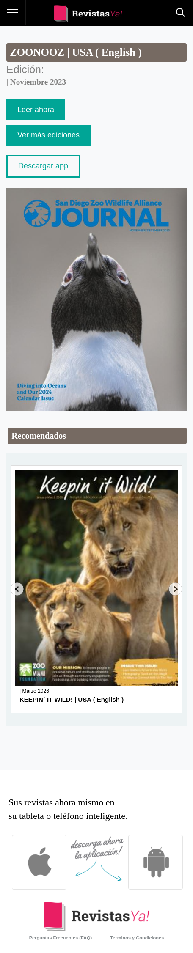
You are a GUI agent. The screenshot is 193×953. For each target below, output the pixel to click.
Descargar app (43, 166)
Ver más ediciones (48, 135)
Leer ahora (35, 109)
